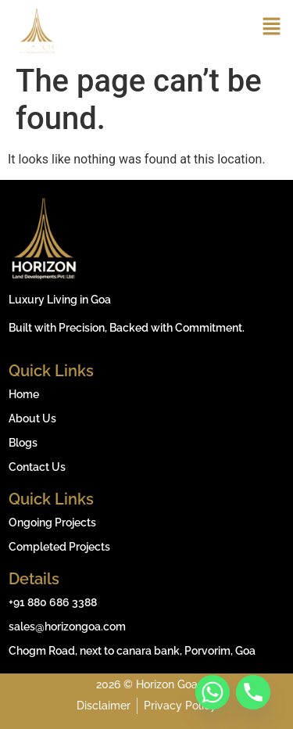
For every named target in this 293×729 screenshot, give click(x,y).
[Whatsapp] (212, 692)
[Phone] (253, 692)
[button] (271, 28)
